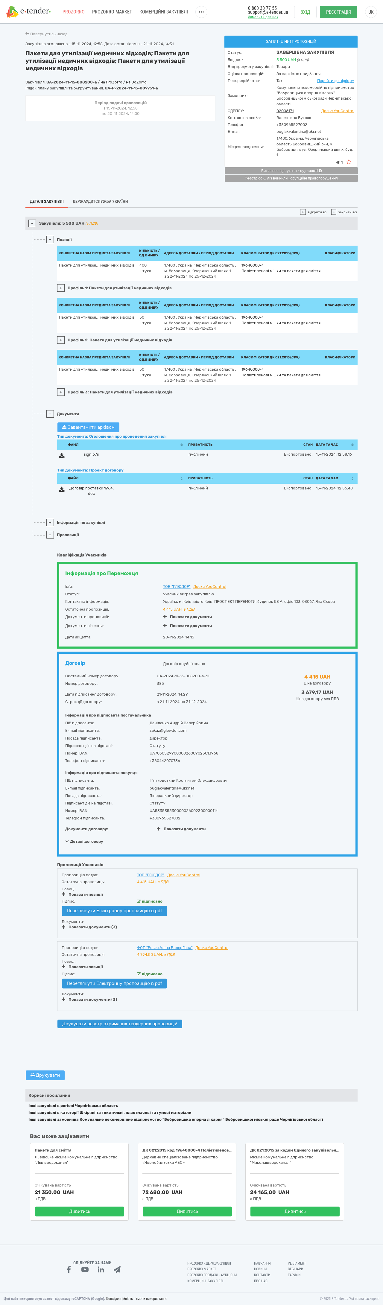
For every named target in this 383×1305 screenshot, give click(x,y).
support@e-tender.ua (268, 12)
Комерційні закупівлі (163, 12)
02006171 (285, 111)
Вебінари (295, 1269)
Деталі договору (84, 841)
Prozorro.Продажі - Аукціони (212, 1275)
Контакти (262, 1275)
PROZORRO (74, 12)
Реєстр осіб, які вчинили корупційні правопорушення (291, 178)
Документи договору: (86, 829)
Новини (260, 1269)
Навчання (262, 1263)
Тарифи (294, 1275)
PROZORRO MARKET (112, 12)
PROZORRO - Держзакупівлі (209, 1263)
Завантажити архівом (88, 427)
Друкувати (45, 1075)
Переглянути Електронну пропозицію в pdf (114, 910)
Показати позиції (82, 894)
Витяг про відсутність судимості (291, 171)
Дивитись (79, 1211)
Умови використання (151, 1299)
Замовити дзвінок (263, 17)
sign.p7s (91, 454)
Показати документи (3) (89, 927)
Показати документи (187, 617)
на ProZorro (112, 82)
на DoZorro (136, 82)
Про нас (261, 1281)
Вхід (305, 12)
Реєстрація (338, 12)
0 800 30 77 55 (262, 8)
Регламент (297, 1263)
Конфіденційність (119, 1299)
